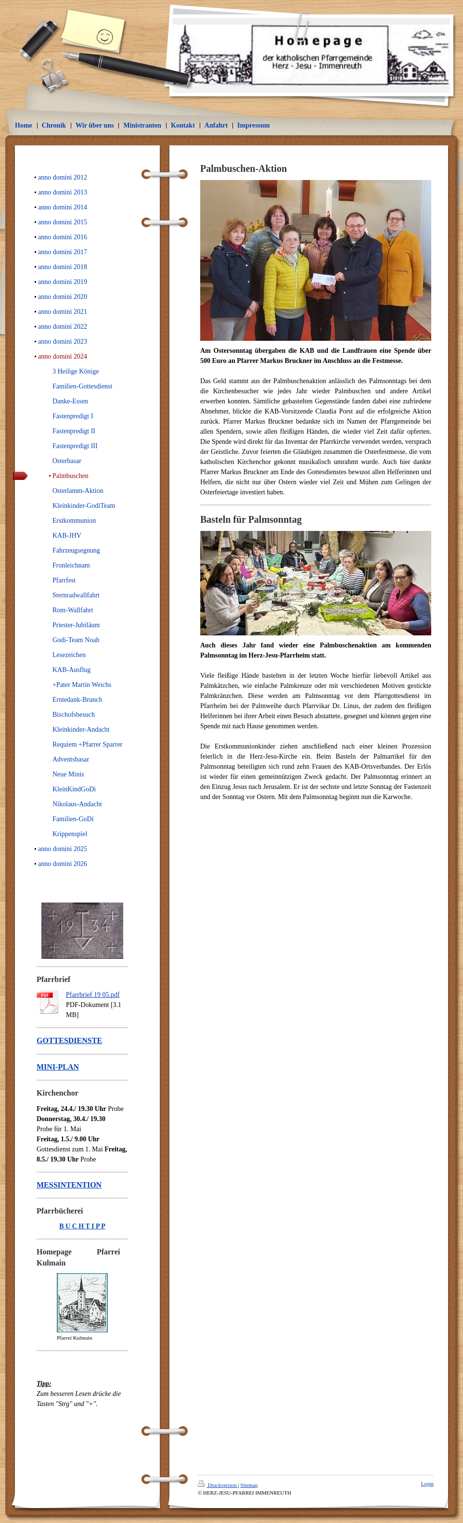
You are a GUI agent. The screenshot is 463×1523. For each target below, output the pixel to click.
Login (427, 1483)
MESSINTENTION (69, 1185)
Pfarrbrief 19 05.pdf (93, 994)
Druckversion (218, 1485)
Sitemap (248, 1485)
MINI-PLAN (58, 1067)
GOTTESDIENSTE (69, 1040)
